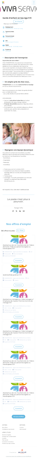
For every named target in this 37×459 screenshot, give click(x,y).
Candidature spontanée (8, 429)
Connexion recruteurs (7, 441)
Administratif (23, 429)
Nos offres (4, 427)
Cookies (4, 438)
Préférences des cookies (8, 443)
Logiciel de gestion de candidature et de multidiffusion (18, 456)
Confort (22, 427)
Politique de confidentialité (9, 436)
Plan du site (5, 440)
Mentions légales (6, 434)
